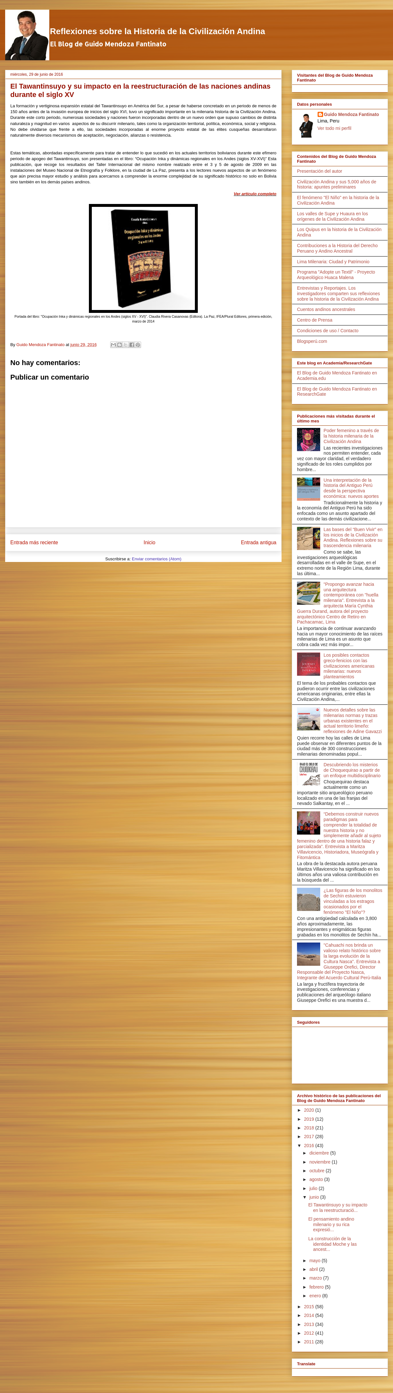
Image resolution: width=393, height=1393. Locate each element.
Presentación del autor (319, 171)
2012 (309, 1333)
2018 (309, 1127)
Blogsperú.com (312, 341)
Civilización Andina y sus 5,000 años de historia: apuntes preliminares (336, 184)
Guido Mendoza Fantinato (351, 114)
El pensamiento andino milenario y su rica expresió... (331, 1224)
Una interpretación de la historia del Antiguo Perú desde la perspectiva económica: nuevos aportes (351, 488)
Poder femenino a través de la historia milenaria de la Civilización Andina (351, 436)
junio (314, 1197)
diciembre (319, 1153)
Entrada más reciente (34, 542)
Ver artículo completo (255, 193)
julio (314, 1188)
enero (315, 1295)
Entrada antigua (258, 542)
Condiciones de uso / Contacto (328, 330)
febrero (317, 1287)
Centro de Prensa (314, 320)
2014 (309, 1315)
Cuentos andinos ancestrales (326, 309)
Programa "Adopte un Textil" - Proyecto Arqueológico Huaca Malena (336, 274)
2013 (309, 1324)
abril (314, 1269)
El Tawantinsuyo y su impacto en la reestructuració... (337, 1207)
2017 (309, 1136)
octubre (317, 1170)
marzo (316, 1278)
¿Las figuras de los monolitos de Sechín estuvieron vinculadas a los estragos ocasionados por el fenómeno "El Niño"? (353, 901)
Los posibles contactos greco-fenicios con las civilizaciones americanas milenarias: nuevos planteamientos (349, 666)
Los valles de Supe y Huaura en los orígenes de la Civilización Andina (332, 216)
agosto (316, 1179)
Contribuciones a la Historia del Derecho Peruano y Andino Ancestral (337, 248)
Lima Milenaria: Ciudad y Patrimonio (333, 261)
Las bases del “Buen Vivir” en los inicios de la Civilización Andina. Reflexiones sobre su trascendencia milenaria (353, 537)
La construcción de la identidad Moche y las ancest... (332, 1244)
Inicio (149, 542)
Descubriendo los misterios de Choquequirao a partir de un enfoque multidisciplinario (352, 770)
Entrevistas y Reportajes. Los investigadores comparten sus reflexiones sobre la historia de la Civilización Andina (338, 293)
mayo (315, 1260)
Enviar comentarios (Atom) (156, 558)
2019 (309, 1119)
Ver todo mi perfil (334, 128)
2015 (309, 1306)
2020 (309, 1110)
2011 (309, 1341)
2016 (309, 1145)
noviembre (320, 1162)
